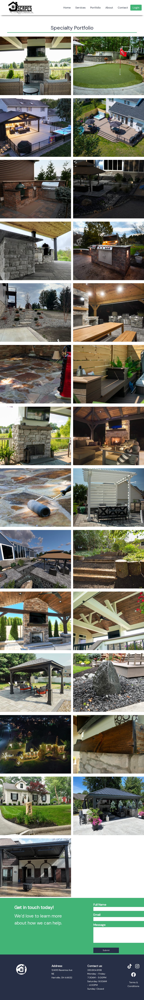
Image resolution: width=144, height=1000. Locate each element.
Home (67, 7)
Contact (123, 7)
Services (80, 7)
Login (136, 7)
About (109, 7)
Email (96, 915)
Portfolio (95, 7)
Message (99, 925)
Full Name (99, 905)
